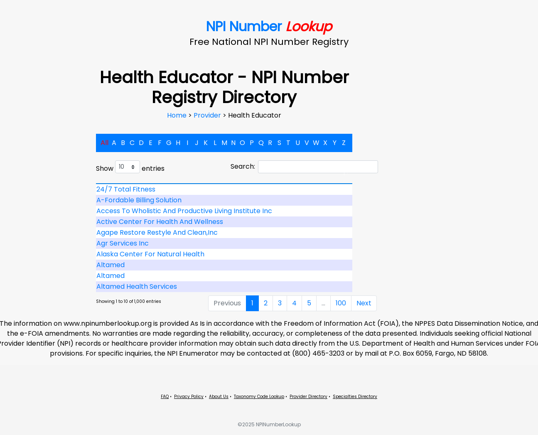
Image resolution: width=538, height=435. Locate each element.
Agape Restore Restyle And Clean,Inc (157, 232)
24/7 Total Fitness (125, 189)
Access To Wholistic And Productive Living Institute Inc (184, 211)
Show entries (130, 166)
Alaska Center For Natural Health (150, 254)
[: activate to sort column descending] (224, 183)
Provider (208, 115)
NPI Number (269, 26)
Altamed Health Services (136, 286)
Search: (304, 166)
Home (177, 115)
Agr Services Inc (122, 243)
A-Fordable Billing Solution (139, 200)
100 (341, 303)
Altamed (110, 265)
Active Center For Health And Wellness (159, 221)
